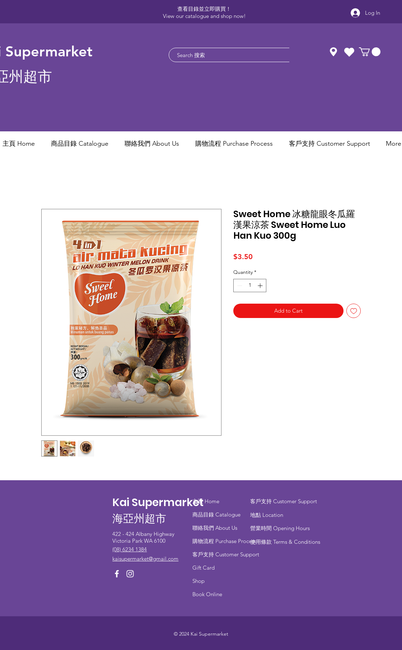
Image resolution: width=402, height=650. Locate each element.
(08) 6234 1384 (129, 549)
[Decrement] (238, 285)
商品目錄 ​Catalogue (217, 514)
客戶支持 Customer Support (225, 554)
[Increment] (260, 285)
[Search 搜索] (236, 55)
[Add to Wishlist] (353, 311)
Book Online (207, 594)
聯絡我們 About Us (214, 527)
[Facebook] (117, 574)
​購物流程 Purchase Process (224, 541)
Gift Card (203, 567)
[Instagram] (130, 574)
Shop (198, 580)
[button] (369, 51)
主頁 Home (205, 501)
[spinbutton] (249, 285)
